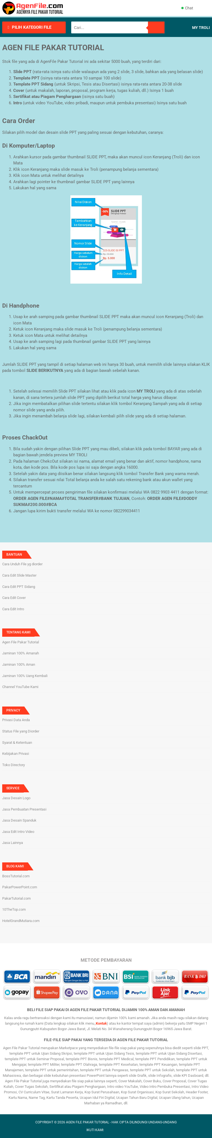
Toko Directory (13, 765)
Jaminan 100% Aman (18, 664)
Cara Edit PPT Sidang (18, 587)
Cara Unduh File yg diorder (22, 564)
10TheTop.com (14, 909)
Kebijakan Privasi (15, 753)
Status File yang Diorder (20, 731)
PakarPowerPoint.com (19, 887)
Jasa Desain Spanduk (19, 820)
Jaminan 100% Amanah (20, 653)
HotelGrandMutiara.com (20, 921)
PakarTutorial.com (16, 898)
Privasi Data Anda (16, 720)
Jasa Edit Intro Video (18, 832)
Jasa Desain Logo (16, 798)
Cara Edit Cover (14, 598)
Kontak (101, 1023)
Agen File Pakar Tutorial (20, 642)
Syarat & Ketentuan (17, 742)
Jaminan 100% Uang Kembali (24, 676)
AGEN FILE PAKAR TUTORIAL (87, 1122)
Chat (187, 8)
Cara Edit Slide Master (19, 575)
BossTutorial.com (16, 876)
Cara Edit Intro (13, 609)
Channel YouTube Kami (20, 687)
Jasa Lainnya (12, 843)
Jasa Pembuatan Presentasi (24, 809)
